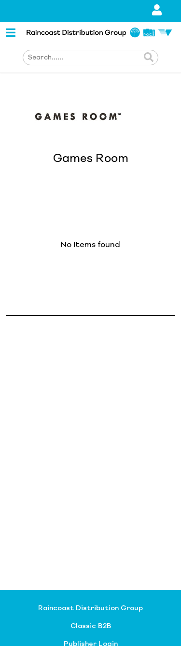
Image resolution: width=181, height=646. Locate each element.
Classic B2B (90, 626)
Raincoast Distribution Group (90, 608)
